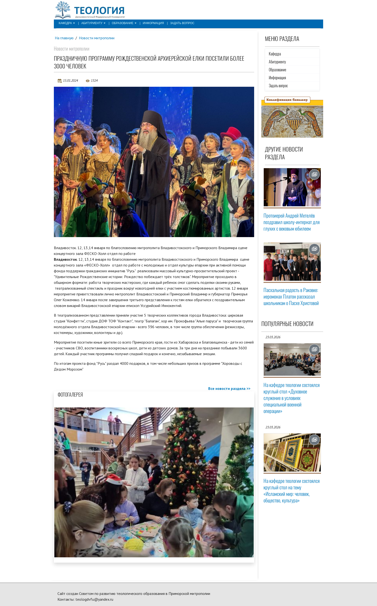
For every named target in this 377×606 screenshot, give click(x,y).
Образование (124, 23)
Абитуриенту (93, 23)
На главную (64, 37)
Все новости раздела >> (229, 388)
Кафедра (67, 23)
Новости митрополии (96, 37)
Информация (153, 23)
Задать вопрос (182, 23)
